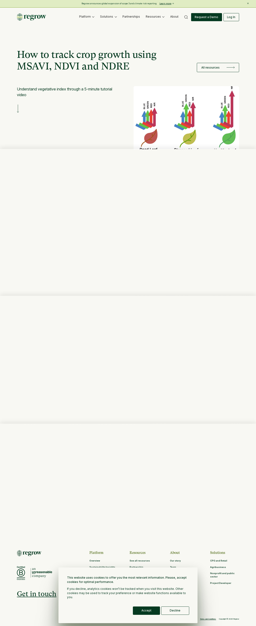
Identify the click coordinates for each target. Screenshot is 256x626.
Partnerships (131, 16)
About (174, 16)
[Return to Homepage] (29, 553)
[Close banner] (248, 3)
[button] (86, 17)
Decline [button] (175, 610)
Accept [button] (146, 610)
